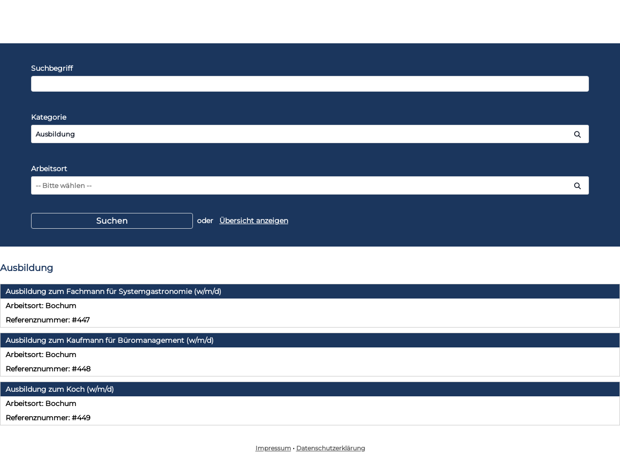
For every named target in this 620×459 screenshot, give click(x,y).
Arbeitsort (49, 168)
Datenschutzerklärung (330, 448)
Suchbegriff (52, 68)
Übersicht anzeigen (253, 220)
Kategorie (48, 117)
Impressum (273, 448)
